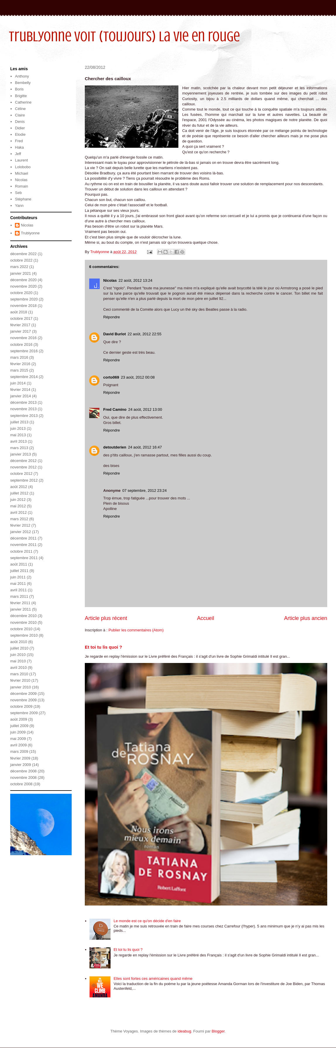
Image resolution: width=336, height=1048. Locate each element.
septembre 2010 (24, 635)
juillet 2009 (19, 726)
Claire (20, 115)
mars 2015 (19, 370)
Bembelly (22, 82)
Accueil (205, 618)
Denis (20, 121)
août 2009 (18, 719)
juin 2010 (18, 654)
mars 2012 (19, 519)
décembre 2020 (23, 280)
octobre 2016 (21, 344)
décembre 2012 (23, 460)
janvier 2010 (20, 687)
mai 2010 (18, 661)
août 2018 (18, 312)
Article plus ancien (305, 618)
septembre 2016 (24, 351)
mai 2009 (18, 738)
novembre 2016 (23, 338)
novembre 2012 (23, 467)
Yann (19, 205)
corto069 (111, 377)
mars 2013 (19, 448)
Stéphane (23, 199)
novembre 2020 (23, 286)
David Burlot (114, 334)
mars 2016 (19, 357)
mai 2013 (18, 435)
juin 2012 (18, 499)
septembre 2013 (24, 415)
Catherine (23, 102)
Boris (19, 89)
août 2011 (18, 564)
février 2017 (20, 325)
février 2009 (20, 758)
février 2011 (20, 603)
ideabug (184, 1031)
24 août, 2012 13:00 (145, 409)
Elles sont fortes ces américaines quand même (152, 978)
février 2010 (20, 680)
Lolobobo (23, 167)
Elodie (20, 134)
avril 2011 (18, 590)
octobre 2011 (21, 551)
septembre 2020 (24, 299)
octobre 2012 (21, 473)
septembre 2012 (24, 480)
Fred (19, 141)
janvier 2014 (20, 396)
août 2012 (18, 487)
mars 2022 (19, 266)
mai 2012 (18, 506)
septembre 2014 (24, 376)
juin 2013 (18, 428)
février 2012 (20, 525)
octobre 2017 (21, 318)
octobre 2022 (21, 260)
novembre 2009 (23, 700)
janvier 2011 (20, 609)
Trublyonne (30, 233)
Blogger (218, 1031)
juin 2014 (18, 383)
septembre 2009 (24, 713)
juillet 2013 (19, 422)
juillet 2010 (19, 648)
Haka (19, 147)
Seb (18, 192)
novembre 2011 (23, 544)
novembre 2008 (23, 777)
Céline (20, 108)
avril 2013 (18, 441)
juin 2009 (18, 732)
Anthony (22, 76)
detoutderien (114, 447)
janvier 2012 (20, 532)
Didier (20, 128)
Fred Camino (114, 409)
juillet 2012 (19, 493)
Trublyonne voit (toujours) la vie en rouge (124, 36)
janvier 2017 (20, 331)
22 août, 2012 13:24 (135, 280)
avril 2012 (18, 512)
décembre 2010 (23, 616)
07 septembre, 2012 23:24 (144, 490)
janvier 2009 (20, 764)
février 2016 (20, 364)
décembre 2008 (23, 771)
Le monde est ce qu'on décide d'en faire (147, 921)
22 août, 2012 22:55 (144, 334)
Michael (21, 173)
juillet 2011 (19, 570)
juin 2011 (18, 577)
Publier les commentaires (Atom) (136, 630)
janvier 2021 (20, 273)
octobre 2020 (21, 293)
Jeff (18, 154)
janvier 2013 (20, 454)
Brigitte (21, 96)
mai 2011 (18, 583)
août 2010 (18, 642)
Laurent (21, 160)
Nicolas (110, 280)
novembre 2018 (23, 305)
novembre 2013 (23, 409)
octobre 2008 (21, 784)
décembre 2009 (23, 693)
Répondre (111, 317)
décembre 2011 (23, 538)
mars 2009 (19, 751)
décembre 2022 (23, 254)
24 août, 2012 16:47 (145, 447)
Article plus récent (106, 618)
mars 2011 (19, 596)
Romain (21, 186)
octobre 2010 (21, 629)
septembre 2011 (24, 558)
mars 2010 (19, 674)
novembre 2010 (23, 622)
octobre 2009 (21, 706)
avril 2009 (18, 745)
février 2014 (20, 389)
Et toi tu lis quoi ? (103, 647)
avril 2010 (18, 667)
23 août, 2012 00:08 (138, 377)
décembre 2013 (23, 402)
